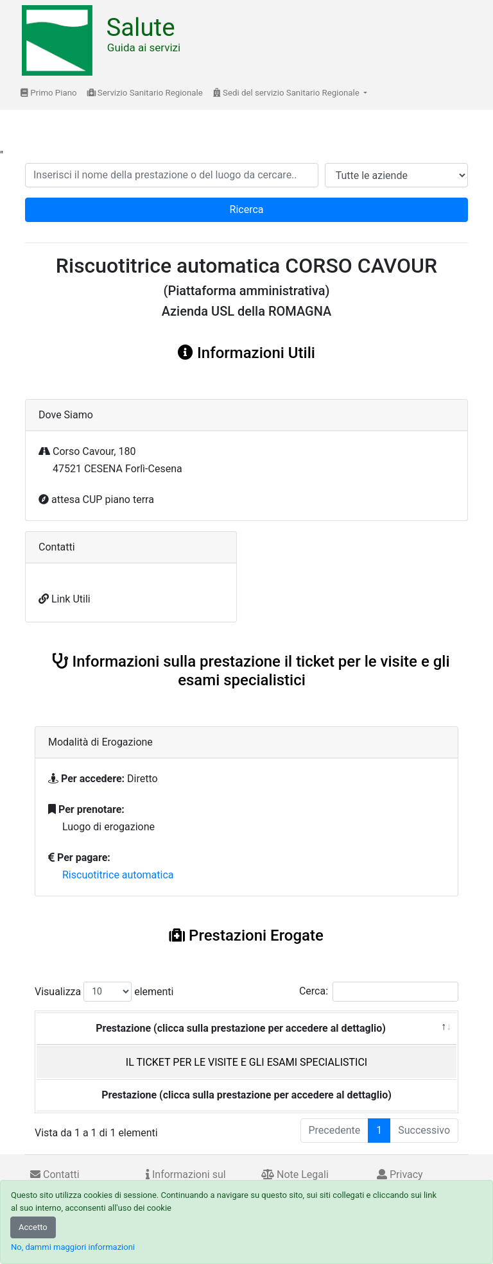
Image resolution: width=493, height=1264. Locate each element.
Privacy (400, 1174)
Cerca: (378, 992)
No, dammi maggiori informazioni (73, 1247)
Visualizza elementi (104, 992)
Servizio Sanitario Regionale (145, 93)
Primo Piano (49, 93)
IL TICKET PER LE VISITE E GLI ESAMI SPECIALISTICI (246, 1062)
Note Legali (295, 1174)
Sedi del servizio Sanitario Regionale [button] (287, 93)
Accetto (33, 1227)
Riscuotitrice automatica (118, 875)
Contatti (55, 1174)
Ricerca (247, 209)
